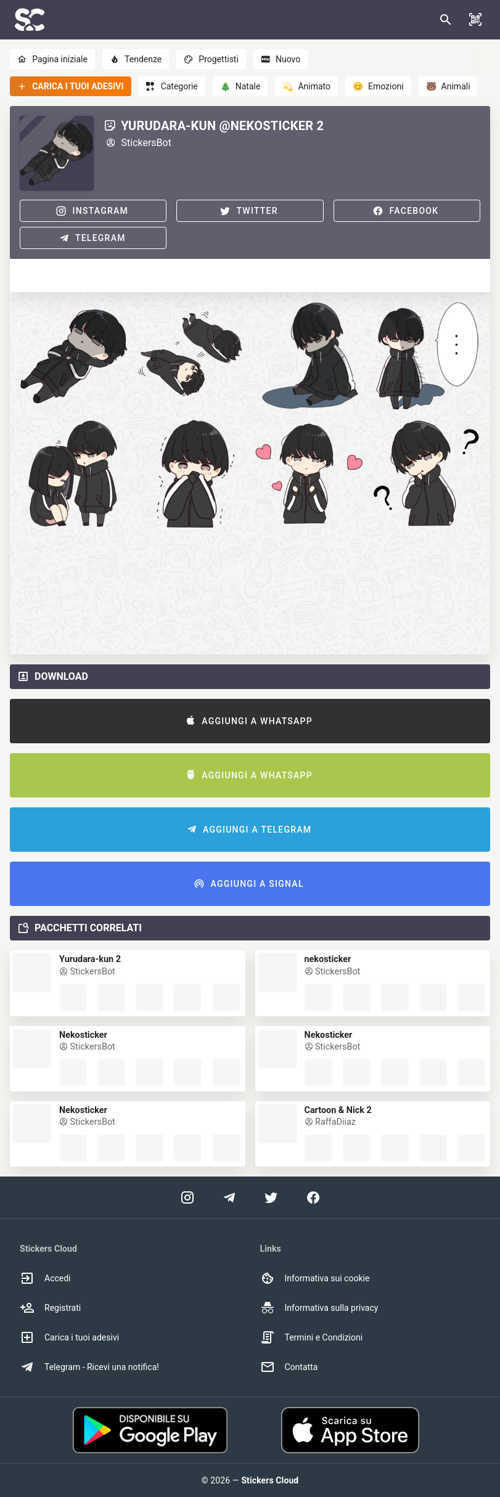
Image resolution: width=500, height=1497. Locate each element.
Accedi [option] (45, 1278)
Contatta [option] (289, 1367)
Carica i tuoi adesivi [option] (69, 1337)
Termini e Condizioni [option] (311, 1337)
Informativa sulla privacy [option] (319, 1307)
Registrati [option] (50, 1307)
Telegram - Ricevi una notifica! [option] (89, 1367)
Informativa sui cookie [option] (315, 1278)
